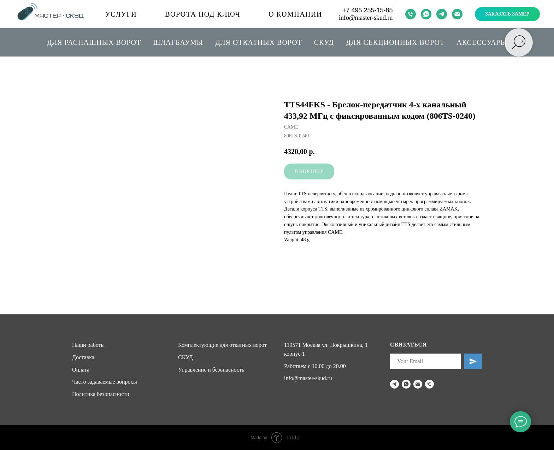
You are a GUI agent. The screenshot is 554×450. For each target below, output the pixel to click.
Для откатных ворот (258, 42)
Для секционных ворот (395, 42)
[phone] (410, 14)
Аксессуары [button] (481, 42)
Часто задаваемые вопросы (104, 382)
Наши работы (88, 345)
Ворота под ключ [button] (202, 14)
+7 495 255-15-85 (367, 10)
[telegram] (441, 14)
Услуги (121, 14)
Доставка (83, 357)
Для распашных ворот (94, 42)
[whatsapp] (426, 14)
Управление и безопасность (211, 370)
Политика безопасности (100, 394)
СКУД (324, 42)
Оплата (80, 370)
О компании (295, 14)
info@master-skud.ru (366, 17)
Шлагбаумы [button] (178, 42)
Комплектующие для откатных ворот (222, 345)
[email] (457, 14)
